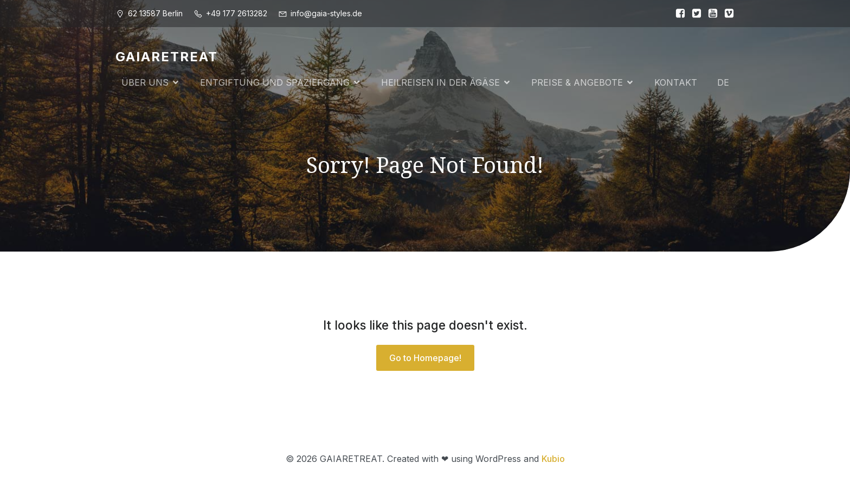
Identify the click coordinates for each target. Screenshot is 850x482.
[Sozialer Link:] (677, 13)
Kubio (553, 458)
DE (723, 82)
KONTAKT (675, 82)
